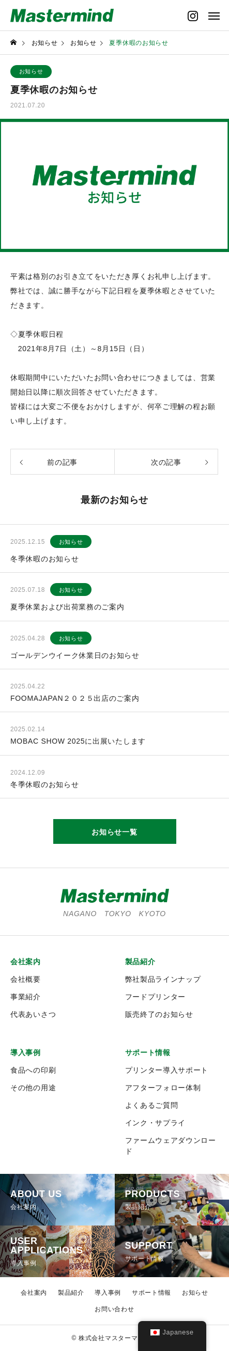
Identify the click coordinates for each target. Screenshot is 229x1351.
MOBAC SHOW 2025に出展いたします (78, 741)
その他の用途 (33, 1087)
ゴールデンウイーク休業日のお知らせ (75, 655)
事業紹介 (25, 997)
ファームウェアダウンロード (170, 1145)
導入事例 (25, 1052)
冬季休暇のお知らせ (44, 559)
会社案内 (25, 961)
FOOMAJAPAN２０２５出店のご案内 (74, 698)
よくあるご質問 (151, 1105)
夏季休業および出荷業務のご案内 (67, 607)
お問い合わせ (114, 1309)
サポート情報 (148, 1052)
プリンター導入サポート (167, 1070)
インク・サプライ (155, 1123)
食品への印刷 (33, 1070)
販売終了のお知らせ (159, 1014)
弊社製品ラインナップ (163, 979)
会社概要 (25, 979)
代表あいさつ (33, 1014)
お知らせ (31, 71)
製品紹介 (140, 961)
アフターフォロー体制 (163, 1087)
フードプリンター (155, 997)
